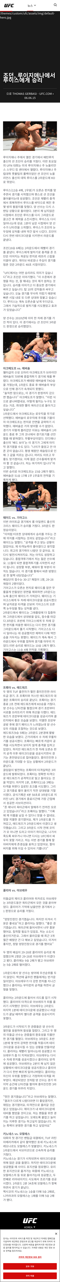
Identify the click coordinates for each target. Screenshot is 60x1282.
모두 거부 (30, 1266)
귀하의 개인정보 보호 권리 (29, 1256)
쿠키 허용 (30, 1275)
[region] (30, 1255)
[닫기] (56, 1233)
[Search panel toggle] (55, 5)
